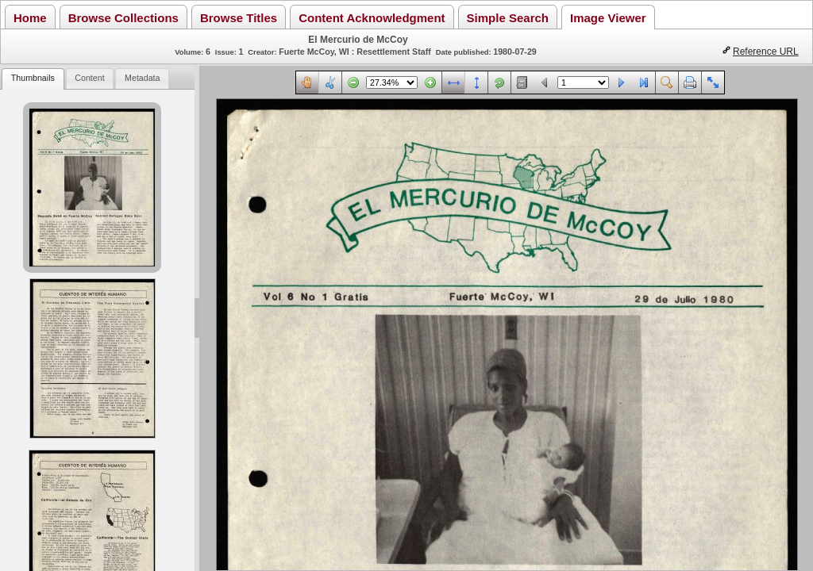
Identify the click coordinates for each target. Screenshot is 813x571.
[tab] (33, 79)
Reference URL (766, 51)
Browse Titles (238, 18)
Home (30, 18)
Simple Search (508, 18)
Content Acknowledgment (372, 18)
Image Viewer (608, 18)
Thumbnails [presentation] (33, 77)
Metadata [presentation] (142, 77)
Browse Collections (123, 18)
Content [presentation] (89, 77)
